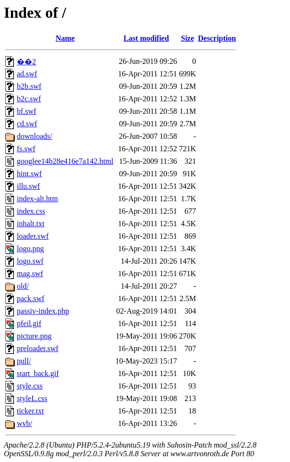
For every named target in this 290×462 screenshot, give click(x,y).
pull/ (24, 361)
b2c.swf (29, 99)
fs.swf (26, 149)
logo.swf (30, 261)
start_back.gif (38, 373)
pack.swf (30, 298)
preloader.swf (38, 348)
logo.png (30, 248)
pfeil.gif (29, 323)
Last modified (146, 38)
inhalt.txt (30, 223)
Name (65, 38)
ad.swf (27, 74)
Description (217, 38)
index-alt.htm (37, 199)
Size (187, 38)
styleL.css (32, 398)
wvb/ (24, 423)
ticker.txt (30, 411)
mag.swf (30, 273)
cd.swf (27, 124)
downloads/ (34, 136)
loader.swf (32, 236)
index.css (31, 211)
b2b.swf (29, 86)
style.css (30, 386)
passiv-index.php (43, 311)
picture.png (34, 336)
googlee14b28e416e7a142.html (65, 161)
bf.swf (26, 111)
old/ (23, 286)
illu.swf (28, 186)
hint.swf (29, 174)
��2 (26, 62)
